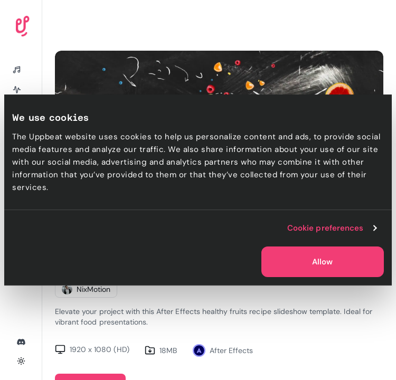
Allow (322, 261)
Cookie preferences (325, 228)
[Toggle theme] (21, 361)
